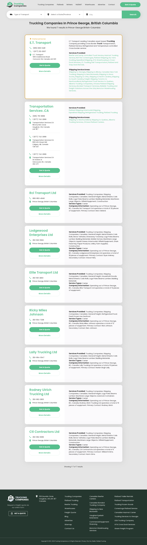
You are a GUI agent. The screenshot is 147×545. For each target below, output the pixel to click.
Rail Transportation (99, 62)
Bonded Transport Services (88, 86)
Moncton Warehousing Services (99, 529)
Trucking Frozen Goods (124, 504)
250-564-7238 (36, 320)
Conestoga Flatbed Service (126, 508)
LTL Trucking (86, 62)
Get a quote (44, 65)
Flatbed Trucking (111, 112)
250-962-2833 (36, 399)
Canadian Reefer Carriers (97, 497)
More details (45, 71)
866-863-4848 (37, 198)
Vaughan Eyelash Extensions (97, 516)
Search (131, 14)
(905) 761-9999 (37, 116)
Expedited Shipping (84, 60)
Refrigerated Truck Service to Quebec (97, 81)
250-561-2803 (36, 278)
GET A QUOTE (18, 513)
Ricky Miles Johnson (38, 312)
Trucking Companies (46, 4)
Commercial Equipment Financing (99, 523)
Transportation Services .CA (41, 108)
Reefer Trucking (71, 504)
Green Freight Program (124, 528)
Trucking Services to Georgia (126, 516)
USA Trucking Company (124, 520)
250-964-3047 (36, 357)
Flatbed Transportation (124, 500)
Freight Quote (70, 512)
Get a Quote (130, 4)
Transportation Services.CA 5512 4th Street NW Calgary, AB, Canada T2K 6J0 (41, 143)
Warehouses (90, 4)
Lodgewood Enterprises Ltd (41, 232)
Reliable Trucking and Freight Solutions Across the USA (93, 87)
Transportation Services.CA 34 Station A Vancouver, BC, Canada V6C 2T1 (41, 160)
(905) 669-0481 (37, 48)
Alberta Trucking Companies (81, 83)
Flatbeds (60, 4)
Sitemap (68, 524)
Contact (111, 4)
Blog (66, 516)
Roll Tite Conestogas (84, 57)
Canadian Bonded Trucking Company (97, 504)
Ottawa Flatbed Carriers (94, 122)
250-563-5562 (36, 240)
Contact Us (69, 528)
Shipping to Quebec (100, 120)
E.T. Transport (40, 43)
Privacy (84, 541)
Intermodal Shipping (91, 110)
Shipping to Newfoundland (80, 120)
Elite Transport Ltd (43, 272)
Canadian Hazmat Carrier (125, 512)
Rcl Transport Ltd (42, 193)
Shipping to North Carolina (100, 76)
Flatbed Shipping (101, 57)
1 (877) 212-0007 (38, 51)
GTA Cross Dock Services (125, 524)
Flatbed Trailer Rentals (124, 496)
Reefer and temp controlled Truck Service (86, 55)
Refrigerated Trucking (94, 112)
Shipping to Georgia (77, 72)
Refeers (70, 4)
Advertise (101, 4)
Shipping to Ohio (82, 76)
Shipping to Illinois (93, 72)
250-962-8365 (36, 437)
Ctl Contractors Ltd (44, 432)
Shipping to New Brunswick (87, 74)
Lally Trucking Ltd (43, 352)
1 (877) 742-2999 (37, 119)
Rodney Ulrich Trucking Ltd (40, 392)
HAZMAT (79, 4)
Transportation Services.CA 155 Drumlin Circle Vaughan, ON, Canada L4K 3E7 (41, 126)
